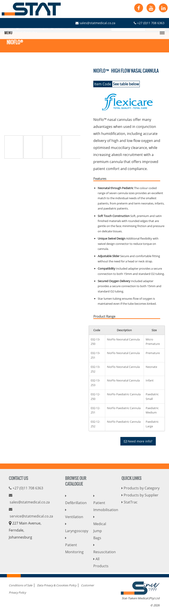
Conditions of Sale (20, 585)
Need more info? (138, 441)
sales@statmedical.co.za (95, 23)
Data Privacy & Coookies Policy (56, 585)
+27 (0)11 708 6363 (149, 23)
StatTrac (129, 502)
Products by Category (140, 488)
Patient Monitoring (74, 545)
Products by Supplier (139, 495)
